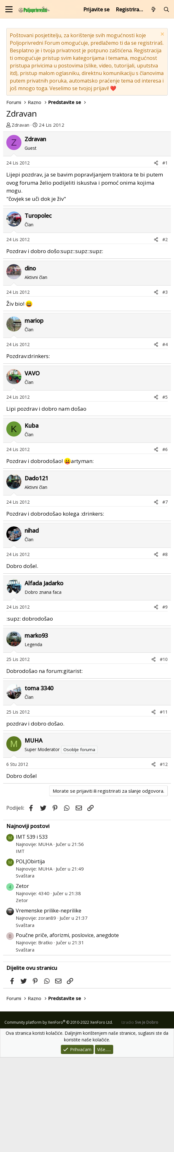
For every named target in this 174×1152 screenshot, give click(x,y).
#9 (165, 701)
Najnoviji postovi (27, 920)
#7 (165, 596)
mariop (34, 415)
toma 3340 (39, 782)
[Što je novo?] (153, 9)
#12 (164, 859)
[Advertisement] (87, 179)
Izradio (139, 1117)
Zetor (22, 980)
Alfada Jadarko (44, 677)
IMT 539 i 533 (32, 931)
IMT (20, 945)
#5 (165, 492)
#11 (164, 806)
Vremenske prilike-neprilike (48, 1005)
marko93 (36, 730)
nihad (32, 625)
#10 (164, 754)
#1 (165, 257)
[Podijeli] (156, 257)
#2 (165, 334)
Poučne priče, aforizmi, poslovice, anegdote (67, 1029)
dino (30, 363)
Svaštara (25, 970)
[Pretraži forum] (166, 9)
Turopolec (38, 310)
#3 (165, 387)
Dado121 (36, 572)
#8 (165, 649)
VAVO (32, 468)
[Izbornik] (9, 9)
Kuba (31, 520)
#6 (165, 544)
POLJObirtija (30, 955)
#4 (165, 439)
